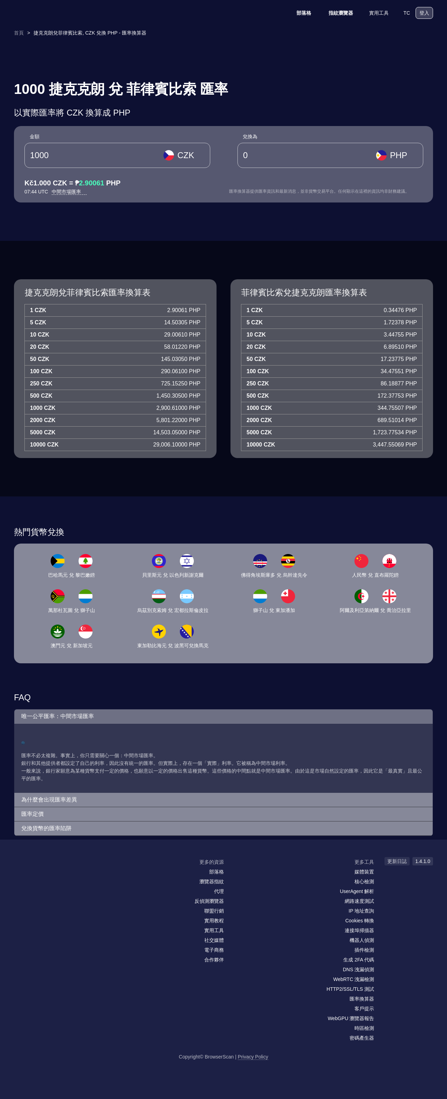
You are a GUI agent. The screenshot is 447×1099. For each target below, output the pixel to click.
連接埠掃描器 (359, 930)
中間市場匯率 (69, 191)
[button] (223, 716)
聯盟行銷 (214, 911)
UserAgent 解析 (357, 891)
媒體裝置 (364, 872)
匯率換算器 (362, 999)
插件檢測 (364, 950)
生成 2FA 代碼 (358, 959)
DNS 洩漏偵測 (358, 969)
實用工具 (374, 12)
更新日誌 (397, 861)
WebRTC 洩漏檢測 (353, 979)
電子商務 (214, 950)
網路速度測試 (359, 901)
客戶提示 (364, 1008)
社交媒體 (214, 940)
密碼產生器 (362, 1038)
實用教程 (214, 920)
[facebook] (36, 875)
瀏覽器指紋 (211, 881)
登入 (424, 13)
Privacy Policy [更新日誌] (253, 1057)
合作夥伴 (214, 959)
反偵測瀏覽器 (209, 901)
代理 (219, 891)
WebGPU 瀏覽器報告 (351, 1018)
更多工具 (364, 862)
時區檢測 (364, 1028)
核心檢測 (364, 881)
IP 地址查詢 (361, 911)
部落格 (299, 12)
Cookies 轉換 (359, 920)
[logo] (49, 13)
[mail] (21, 875)
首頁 (19, 33)
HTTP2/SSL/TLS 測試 (350, 989)
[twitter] (50, 875)
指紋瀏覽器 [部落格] (336, 12)
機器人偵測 (362, 940)
